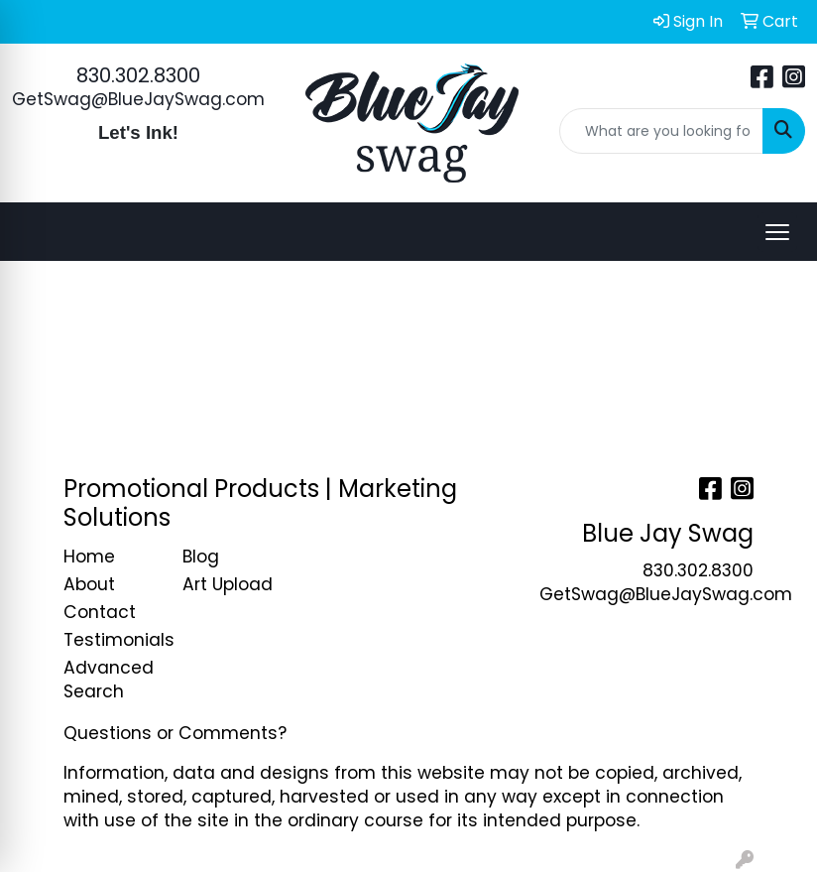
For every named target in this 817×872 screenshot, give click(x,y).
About (89, 584)
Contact (99, 612)
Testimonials (111, 640)
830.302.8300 (138, 75)
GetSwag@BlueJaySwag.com (138, 99)
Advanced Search (108, 679)
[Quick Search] (661, 131)
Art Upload (227, 584)
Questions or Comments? (175, 733)
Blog (200, 556)
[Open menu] (777, 232)
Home (89, 556)
